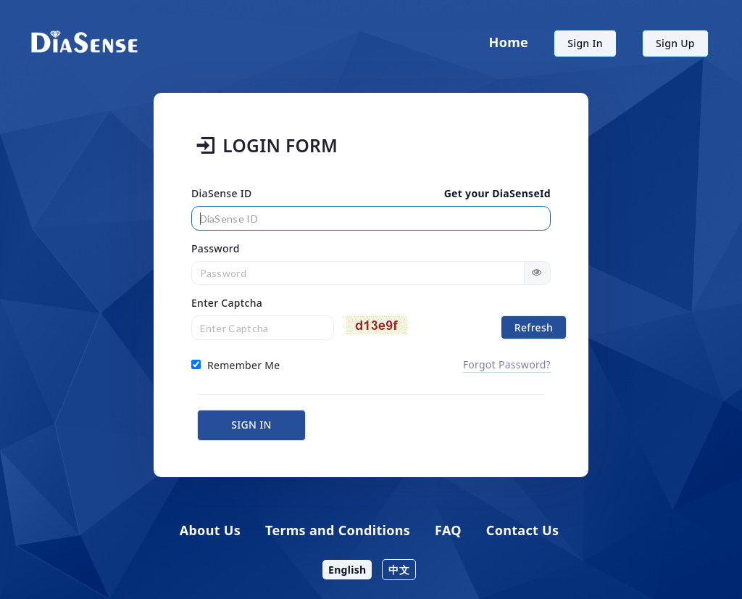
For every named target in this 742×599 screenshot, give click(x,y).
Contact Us (522, 530)
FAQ (448, 530)
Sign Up (675, 43)
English (347, 570)
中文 (398, 570)
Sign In (584, 43)
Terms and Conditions (337, 530)
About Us (210, 530)
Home (509, 42)
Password (215, 248)
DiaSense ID (221, 193)
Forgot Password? (507, 364)
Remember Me (235, 365)
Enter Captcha (226, 303)
